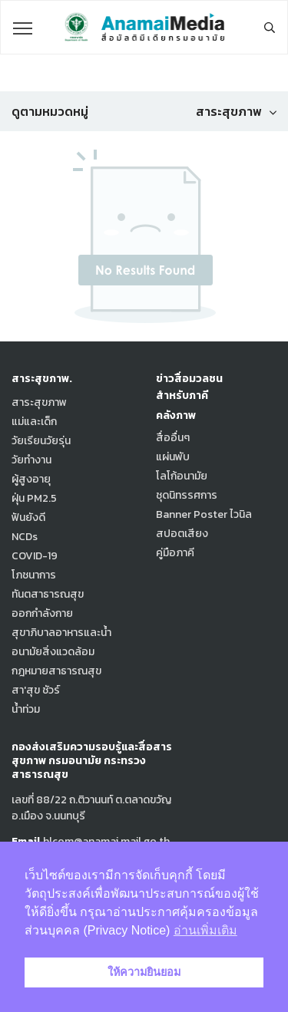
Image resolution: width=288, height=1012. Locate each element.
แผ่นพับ (173, 457)
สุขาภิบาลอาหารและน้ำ (61, 633)
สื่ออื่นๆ (173, 438)
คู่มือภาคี (175, 553)
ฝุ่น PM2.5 (34, 498)
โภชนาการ (34, 575)
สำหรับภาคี (182, 395)
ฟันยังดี (28, 517)
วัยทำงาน (31, 460)
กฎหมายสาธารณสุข (56, 671)
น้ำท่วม (26, 709)
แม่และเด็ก (34, 422)
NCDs (25, 537)
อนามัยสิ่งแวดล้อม (53, 652)
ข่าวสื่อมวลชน (189, 379)
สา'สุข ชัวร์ (36, 690)
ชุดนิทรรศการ (186, 495)
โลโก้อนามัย (181, 476)
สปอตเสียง (182, 534)
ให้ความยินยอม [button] (144, 972)
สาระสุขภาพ (39, 402)
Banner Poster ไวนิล (204, 514)
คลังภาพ (176, 415)
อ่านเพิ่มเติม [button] (205, 930)
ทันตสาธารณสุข (48, 594)
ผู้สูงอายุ (31, 479)
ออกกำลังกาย (42, 613)
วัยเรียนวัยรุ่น (41, 441)
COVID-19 (35, 556)
